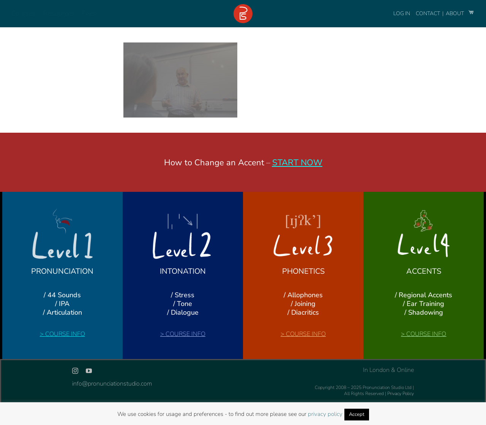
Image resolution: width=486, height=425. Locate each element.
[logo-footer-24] (243, 7)
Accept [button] (356, 414)
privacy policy (325, 414)
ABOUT (455, 13)
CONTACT (428, 13)
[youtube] (89, 371)
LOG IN (401, 13)
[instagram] (75, 371)
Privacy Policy (400, 393)
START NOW (297, 162)
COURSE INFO (65, 334)
